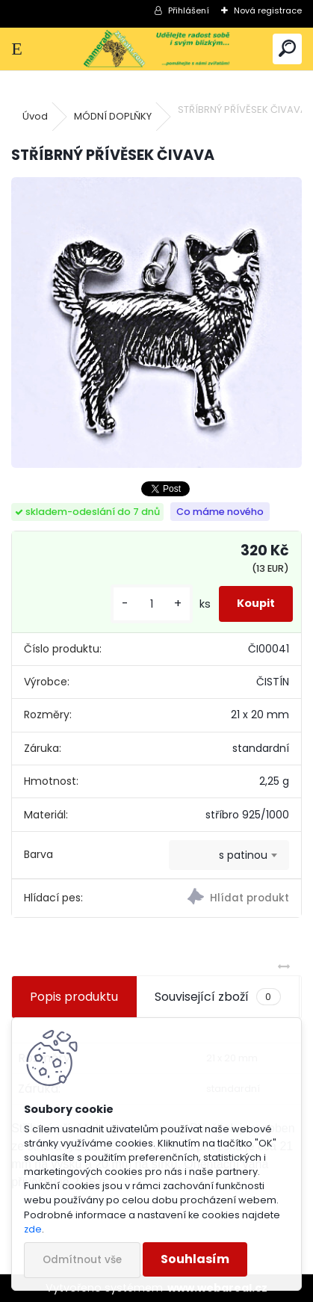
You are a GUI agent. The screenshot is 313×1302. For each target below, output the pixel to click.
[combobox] (229, 855)
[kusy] (152, 604)
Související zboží (217, 997)
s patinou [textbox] (243, 855)
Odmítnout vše (82, 1260)
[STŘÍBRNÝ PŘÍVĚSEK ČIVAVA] (156, 322)
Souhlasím (195, 1259)
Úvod (35, 116)
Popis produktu (74, 996)
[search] (287, 49)
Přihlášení (188, 10)
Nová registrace (268, 10)
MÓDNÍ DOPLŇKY (113, 116)
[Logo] (156, 49)
